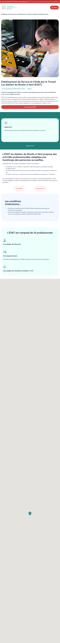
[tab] (26, 145)
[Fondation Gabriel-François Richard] (9, 7)
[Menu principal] (54, 7)
